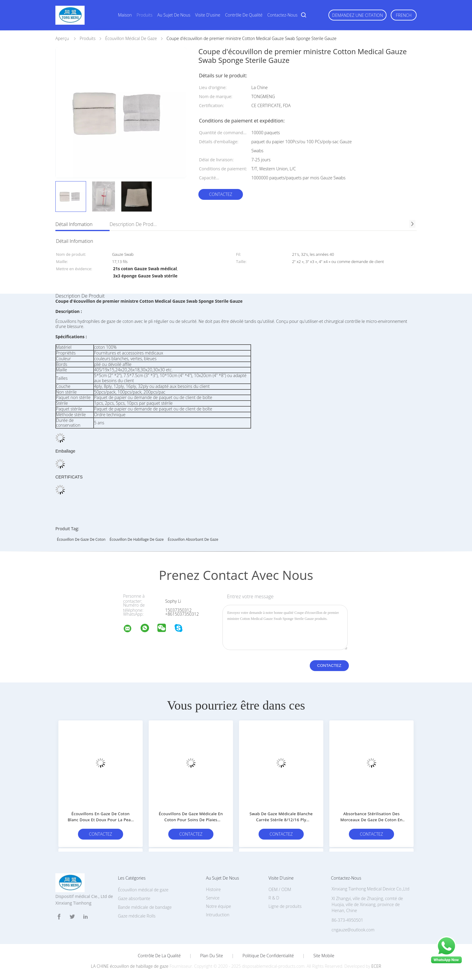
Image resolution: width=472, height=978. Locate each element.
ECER (376, 966)
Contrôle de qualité (243, 15)
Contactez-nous (282, 15)
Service (212, 898)
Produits (145, 15)
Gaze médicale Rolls (137, 916)
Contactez (220, 194)
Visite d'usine (207, 15)
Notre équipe (218, 906)
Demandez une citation (357, 15)
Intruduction (217, 915)
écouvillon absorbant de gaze (193, 539)
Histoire (213, 889)
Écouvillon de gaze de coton (81, 539)
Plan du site (211, 956)
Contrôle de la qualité (159, 956)
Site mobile (323, 956)
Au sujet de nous (174, 15)
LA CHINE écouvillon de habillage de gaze (130, 966)
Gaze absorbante (134, 898)
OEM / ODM (280, 889)
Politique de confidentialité (268, 956)
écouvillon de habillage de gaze (137, 539)
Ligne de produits (285, 906)
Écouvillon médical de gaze (143, 890)
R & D (274, 898)
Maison (125, 15)
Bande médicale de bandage (145, 907)
